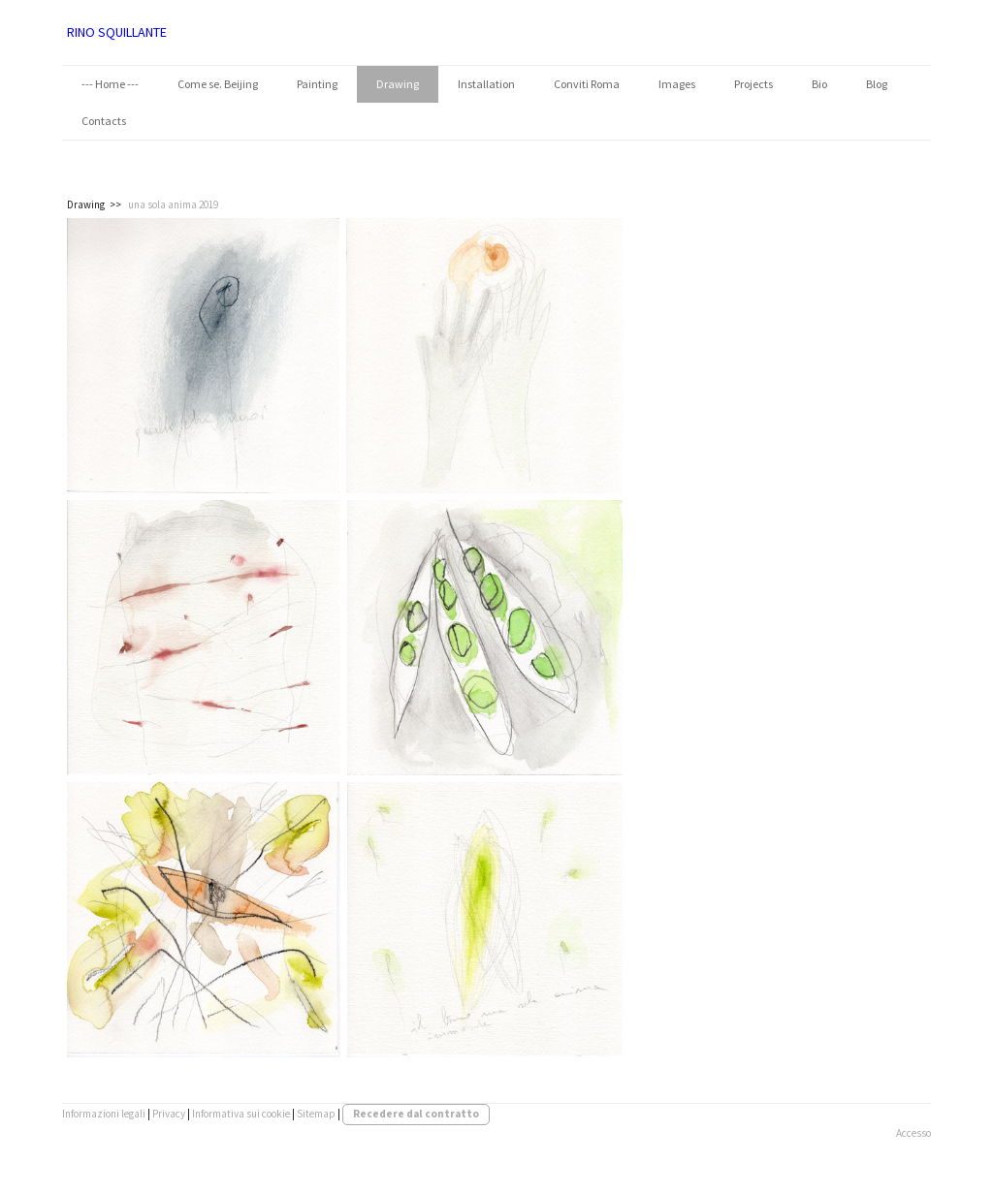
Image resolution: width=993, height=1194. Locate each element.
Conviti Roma (587, 84)
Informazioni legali (103, 1113)
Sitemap (316, 1113)
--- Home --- (110, 84)
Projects (753, 84)
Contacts (103, 120)
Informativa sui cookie (241, 1113)
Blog (876, 84)
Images (676, 84)
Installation (486, 84)
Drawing (397, 84)
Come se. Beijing (217, 84)
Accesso (913, 1133)
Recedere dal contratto (416, 1113)
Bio (819, 84)
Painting (317, 84)
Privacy (168, 1113)
